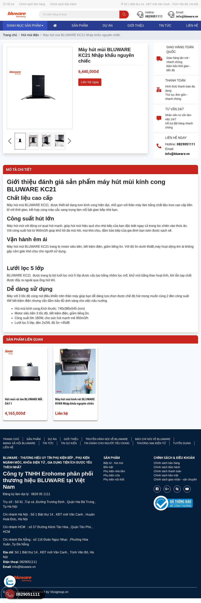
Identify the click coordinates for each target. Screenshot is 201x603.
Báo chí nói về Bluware (152, 439)
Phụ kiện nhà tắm (114, 471)
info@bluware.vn (187, 16)
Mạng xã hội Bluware (19, 443)
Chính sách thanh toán (167, 471)
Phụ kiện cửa (112, 475)
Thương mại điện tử (151, 443)
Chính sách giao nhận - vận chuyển (175, 479)
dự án (108, 25)
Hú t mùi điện (30, 35)
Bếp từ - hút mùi (113, 463)
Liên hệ (8, 447)
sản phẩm (80, 25)
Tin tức (165, 25)
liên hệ (192, 25)
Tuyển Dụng (182, 443)
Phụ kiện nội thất (114, 479)
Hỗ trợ (8, 4)
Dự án (52, 439)
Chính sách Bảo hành (63, 4)
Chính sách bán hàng (32, 4)
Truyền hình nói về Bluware (107, 439)
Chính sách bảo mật (166, 475)
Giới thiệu (135, 25)
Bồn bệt (108, 467)
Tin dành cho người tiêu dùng (106, 443)
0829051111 (154, 16)
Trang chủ (10, 35)
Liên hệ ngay (90, 82)
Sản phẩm (33, 439)
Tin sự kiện (69, 443)
